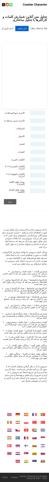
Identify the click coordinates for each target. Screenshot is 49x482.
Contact (14, 477)
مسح (10, 202)
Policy (5, 477)
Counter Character (35, 4)
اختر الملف (22, 28)
